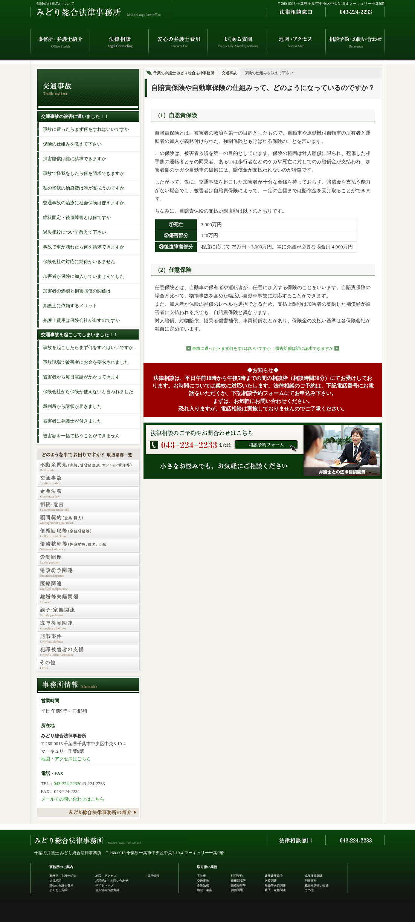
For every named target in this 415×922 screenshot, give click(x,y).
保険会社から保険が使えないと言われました (88, 391)
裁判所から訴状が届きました (72, 406)
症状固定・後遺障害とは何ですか (77, 217)
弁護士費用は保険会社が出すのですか (81, 320)
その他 (309, 890)
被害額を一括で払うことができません (81, 435)
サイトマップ (104, 885)
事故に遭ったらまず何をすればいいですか (231, 348)
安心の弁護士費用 (61, 885)
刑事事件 (311, 880)
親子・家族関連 (275, 890)
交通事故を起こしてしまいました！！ (79, 334)
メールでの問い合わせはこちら (72, 799)
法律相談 (55, 880)
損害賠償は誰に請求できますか (304, 348)
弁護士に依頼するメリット (70, 305)
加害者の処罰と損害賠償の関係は (77, 291)
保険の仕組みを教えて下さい (72, 144)
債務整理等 (238, 885)
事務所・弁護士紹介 (62, 876)
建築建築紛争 (274, 876)
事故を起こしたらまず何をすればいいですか (88, 347)
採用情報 (153, 876)
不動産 (201, 876)
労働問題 (237, 890)
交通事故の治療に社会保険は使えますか (83, 202)
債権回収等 (238, 880)
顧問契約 (237, 876)
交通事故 (229, 73)
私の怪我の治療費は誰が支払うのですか (83, 188)
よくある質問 (58, 890)
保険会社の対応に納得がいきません (79, 261)
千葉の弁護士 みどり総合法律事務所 (184, 73)
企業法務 (203, 885)
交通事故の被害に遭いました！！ (75, 116)
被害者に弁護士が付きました (72, 421)
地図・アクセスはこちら (66, 758)
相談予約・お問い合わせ (111, 880)
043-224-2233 (66, 783)
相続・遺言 (204, 890)
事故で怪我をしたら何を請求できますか (83, 173)
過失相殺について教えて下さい (74, 232)
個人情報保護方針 (107, 890)
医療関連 (271, 880)
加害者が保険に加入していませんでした (83, 276)
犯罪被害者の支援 (317, 885)
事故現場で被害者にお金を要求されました (86, 362)
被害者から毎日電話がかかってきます (81, 377)
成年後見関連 (314, 876)
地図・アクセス (105, 876)
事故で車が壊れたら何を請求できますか (83, 247)
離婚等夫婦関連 (275, 885)
